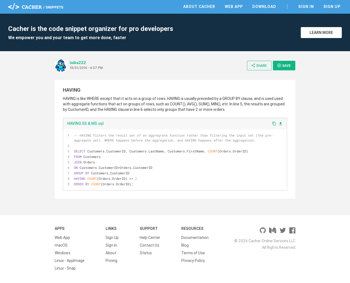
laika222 (78, 62)
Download (264, 6)
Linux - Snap (65, 268)
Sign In (306, 6)
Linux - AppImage (69, 260)
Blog (185, 245)
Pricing (111, 260)
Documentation (195, 237)
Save (284, 65)
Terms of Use (193, 252)
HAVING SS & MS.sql (85, 123)
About (111, 252)
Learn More (321, 32)
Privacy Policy (193, 260)
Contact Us (149, 245)
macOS (61, 245)
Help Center (150, 237)
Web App (234, 6)
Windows (62, 252)
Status (146, 252)
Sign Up (331, 6)
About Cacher (199, 6)
